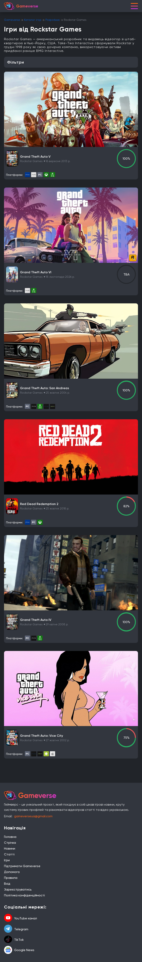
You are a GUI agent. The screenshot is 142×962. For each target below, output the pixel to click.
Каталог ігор (32, 19)
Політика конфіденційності (24, 895)
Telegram (16, 929)
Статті (9, 854)
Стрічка (10, 843)
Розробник (52, 19)
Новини (9, 848)
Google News (19, 950)
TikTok (14, 940)
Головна (10, 837)
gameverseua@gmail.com (33, 816)
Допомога (12, 872)
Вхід (7, 884)
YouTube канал (20, 918)
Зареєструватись (18, 889)
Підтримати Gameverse (22, 866)
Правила (10, 878)
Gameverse (12, 19)
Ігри (7, 860)
